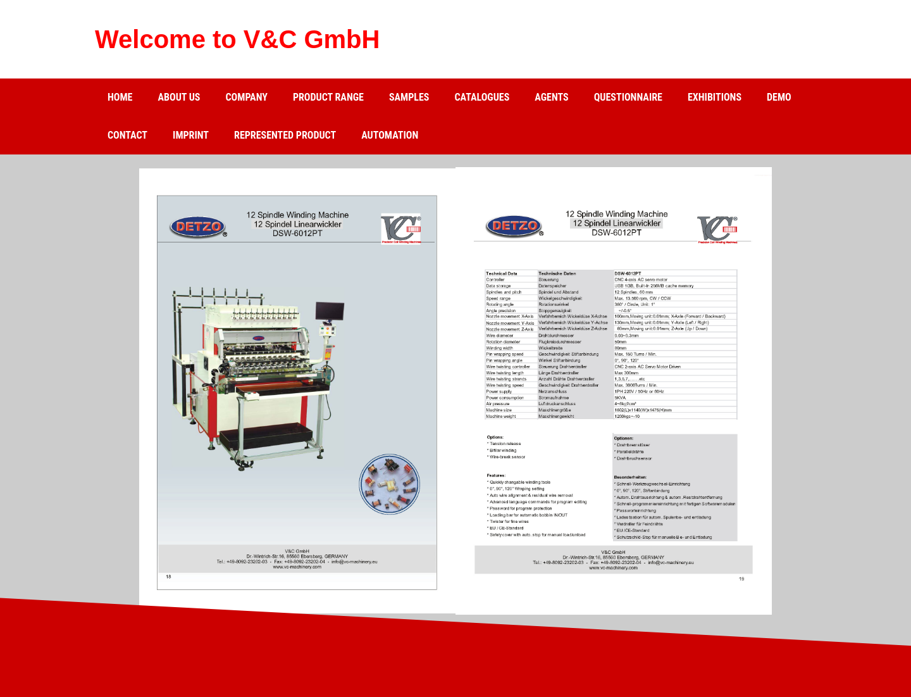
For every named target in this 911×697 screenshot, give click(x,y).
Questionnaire (628, 97)
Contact (127, 135)
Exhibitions (714, 97)
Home (120, 97)
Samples (409, 97)
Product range (328, 97)
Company (246, 97)
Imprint (191, 135)
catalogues (481, 97)
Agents (551, 97)
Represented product (285, 135)
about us (179, 97)
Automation (389, 135)
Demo (779, 97)
